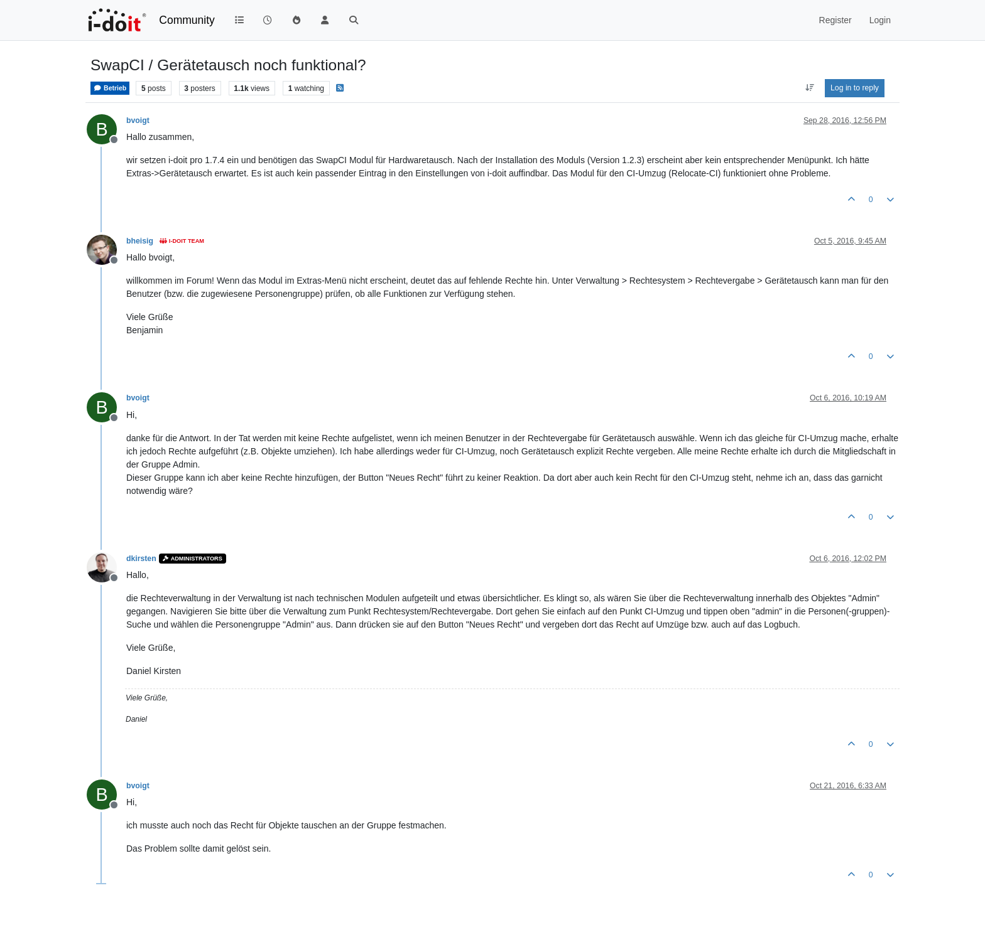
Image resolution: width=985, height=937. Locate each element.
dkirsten (141, 558)
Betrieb (110, 88)
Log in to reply (854, 87)
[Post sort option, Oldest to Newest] (809, 88)
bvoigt (138, 120)
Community (187, 20)
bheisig (139, 241)
